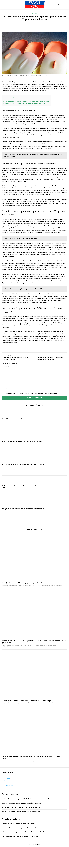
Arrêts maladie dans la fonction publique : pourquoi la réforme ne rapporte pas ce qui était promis (34, 641)
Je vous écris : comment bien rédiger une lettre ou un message (26, 700)
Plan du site (7, 778)
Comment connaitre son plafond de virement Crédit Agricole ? (20, 836)
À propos (6, 783)
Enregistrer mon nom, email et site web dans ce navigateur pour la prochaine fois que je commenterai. (31, 393)
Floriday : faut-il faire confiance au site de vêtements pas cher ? (15, 358)
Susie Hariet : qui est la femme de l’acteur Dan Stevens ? (18, 823)
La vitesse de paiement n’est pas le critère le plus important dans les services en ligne (26, 799)
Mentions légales (9, 785)
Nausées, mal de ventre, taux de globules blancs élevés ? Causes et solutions (24, 828)
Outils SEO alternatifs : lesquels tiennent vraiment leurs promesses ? (22, 803)
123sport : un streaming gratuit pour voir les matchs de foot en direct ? (23, 832)
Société (34, 14)
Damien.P (6, 29)
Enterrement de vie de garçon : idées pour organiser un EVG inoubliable (50, 358)
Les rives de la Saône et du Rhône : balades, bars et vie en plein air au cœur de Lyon (32, 757)
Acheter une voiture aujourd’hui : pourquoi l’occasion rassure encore (22, 807)
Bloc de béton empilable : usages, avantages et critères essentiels (23, 464)
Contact (6, 781)
